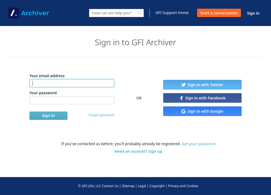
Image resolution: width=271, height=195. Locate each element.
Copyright (156, 186)
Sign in (253, 13)
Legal (142, 186)
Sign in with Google (202, 111)
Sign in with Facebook (202, 97)
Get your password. (199, 143)
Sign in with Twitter (202, 84)
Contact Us (110, 186)
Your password (72, 97)
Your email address (72, 80)
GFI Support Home (171, 12)
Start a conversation (219, 12)
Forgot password (101, 115)
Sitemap (128, 186)
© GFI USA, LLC (89, 186)
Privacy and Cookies (183, 186)
